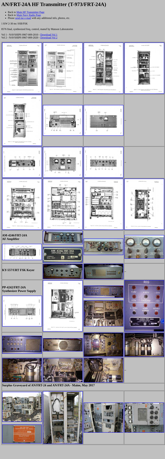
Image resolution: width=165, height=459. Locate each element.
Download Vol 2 (48, 37)
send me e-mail (23, 18)
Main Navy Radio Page (28, 15)
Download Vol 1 (48, 34)
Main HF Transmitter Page (30, 12)
